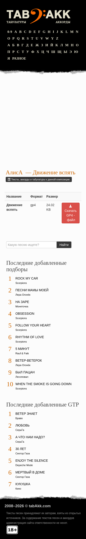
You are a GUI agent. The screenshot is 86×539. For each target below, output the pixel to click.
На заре (22, 302)
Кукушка (22, 484)
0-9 (9, 32)
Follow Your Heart (33, 325)
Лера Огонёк (22, 294)
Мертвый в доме (30, 472)
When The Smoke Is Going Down (43, 384)
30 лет (20, 449)
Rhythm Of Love (29, 337)
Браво (19, 418)
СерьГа (19, 430)
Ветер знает (26, 413)
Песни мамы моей (31, 290)
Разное (19, 58)
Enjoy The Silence (31, 460)
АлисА (14, 172)
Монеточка (21, 306)
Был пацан (25, 372)
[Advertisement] (43, 123)
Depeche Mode (24, 465)
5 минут (22, 349)
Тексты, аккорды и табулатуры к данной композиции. (38, 179)
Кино (18, 488)
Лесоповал (21, 376)
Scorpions (21, 283)
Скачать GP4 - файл (71, 213)
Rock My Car (26, 278)
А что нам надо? (30, 437)
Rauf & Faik (22, 353)
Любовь (22, 425)
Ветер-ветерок (28, 360)
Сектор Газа (22, 453)
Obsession (24, 313)
